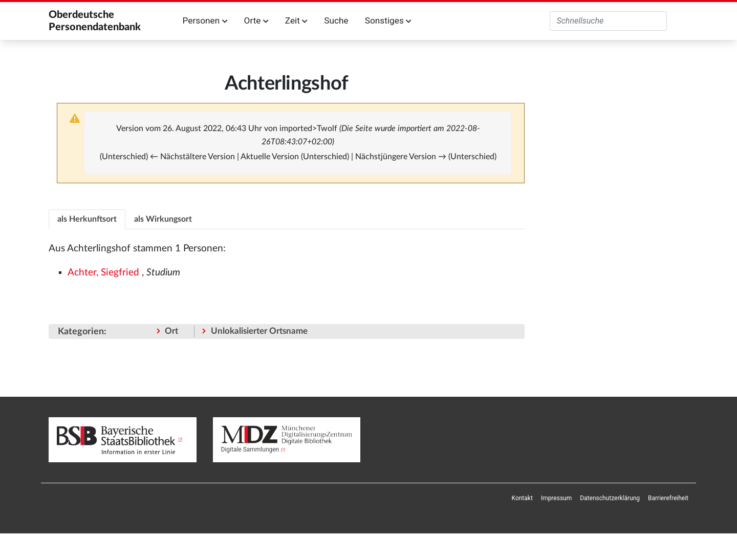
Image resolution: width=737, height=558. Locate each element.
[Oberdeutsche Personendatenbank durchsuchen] (608, 21)
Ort (171, 331)
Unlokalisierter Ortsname (259, 331)
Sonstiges (388, 20)
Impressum (556, 498)
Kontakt (522, 498)
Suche (336, 20)
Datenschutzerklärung (610, 498)
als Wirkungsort (163, 219)
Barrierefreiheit (668, 498)
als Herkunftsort (87, 219)
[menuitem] (522, 498)
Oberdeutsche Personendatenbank (95, 21)
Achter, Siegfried (103, 272)
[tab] (87, 218)
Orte (256, 20)
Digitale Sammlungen (250, 449)
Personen (205, 20)
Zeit (296, 20)
